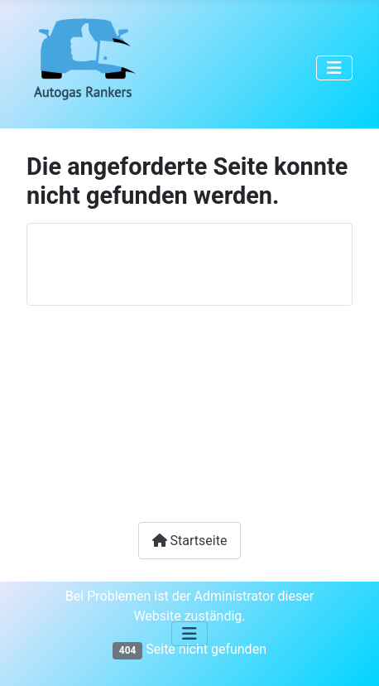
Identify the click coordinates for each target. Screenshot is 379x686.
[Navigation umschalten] (334, 68)
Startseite (190, 540)
